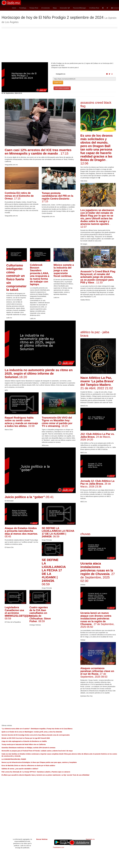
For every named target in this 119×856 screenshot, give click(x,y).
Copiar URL (58, 82)
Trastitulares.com (58, 847)
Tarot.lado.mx (90, 839)
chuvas (85, 534)
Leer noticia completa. (62, 88)
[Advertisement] (59, 46)
